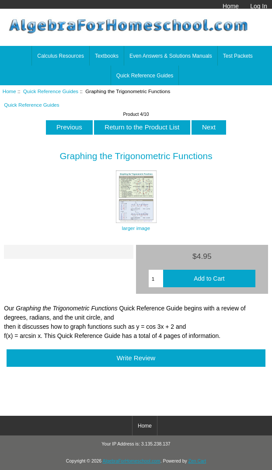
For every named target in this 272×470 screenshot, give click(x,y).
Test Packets (238, 56)
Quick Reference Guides (50, 91)
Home (231, 6)
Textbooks (107, 56)
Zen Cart (197, 461)
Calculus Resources (60, 56)
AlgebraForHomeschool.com (131, 461)
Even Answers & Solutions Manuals (170, 56)
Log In (258, 6)
